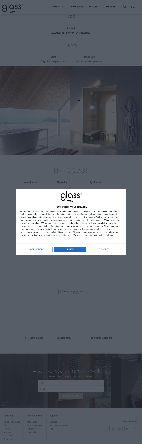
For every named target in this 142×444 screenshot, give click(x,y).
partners (34, 211)
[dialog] (71, 222)
